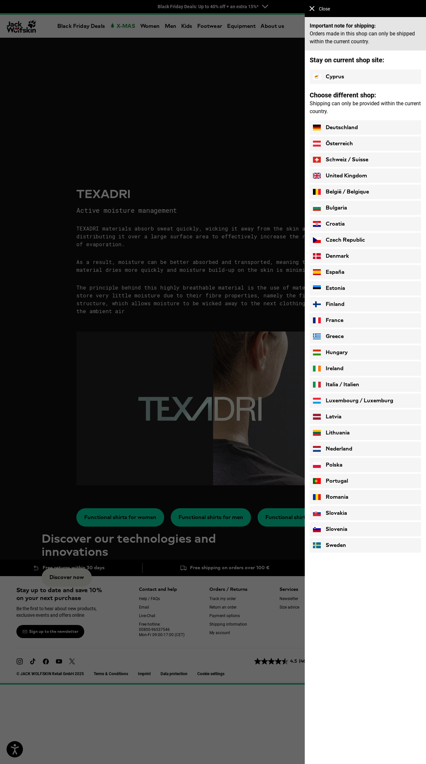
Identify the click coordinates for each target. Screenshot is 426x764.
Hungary (330, 352)
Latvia (327, 417)
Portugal (330, 481)
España (328, 272)
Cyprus (328, 77)
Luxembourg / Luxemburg (353, 401)
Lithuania (331, 433)
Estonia (329, 288)
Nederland (332, 449)
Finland (328, 304)
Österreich (333, 144)
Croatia (329, 224)
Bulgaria (330, 208)
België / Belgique (341, 192)
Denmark (331, 256)
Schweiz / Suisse (340, 160)
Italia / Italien (336, 385)
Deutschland (335, 127)
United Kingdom (340, 176)
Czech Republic (339, 240)
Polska (327, 465)
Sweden (329, 545)
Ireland (328, 368)
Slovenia (330, 529)
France (328, 320)
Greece (328, 336)
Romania (330, 497)
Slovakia (330, 513)
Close (319, 8)
